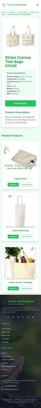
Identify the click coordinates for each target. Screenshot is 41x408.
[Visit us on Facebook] (3, 317)
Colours (4, 353)
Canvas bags (6, 329)
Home (4, 12)
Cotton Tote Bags (26, 76)
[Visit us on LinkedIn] (18, 317)
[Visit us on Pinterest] (23, 317)
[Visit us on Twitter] (8, 317)
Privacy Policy (6, 356)
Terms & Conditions (8, 359)
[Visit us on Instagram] (13, 317)
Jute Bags (5, 342)
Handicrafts (6, 335)
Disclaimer (5, 363)
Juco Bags (5, 339)
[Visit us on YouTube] (32, 317)
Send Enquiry (20, 103)
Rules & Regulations (8, 366)
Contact (4, 370)
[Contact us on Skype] (27, 317)
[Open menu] (37, 5)
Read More (13, 184)
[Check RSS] (37, 317)
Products (12, 12)
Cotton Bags (23, 12)
